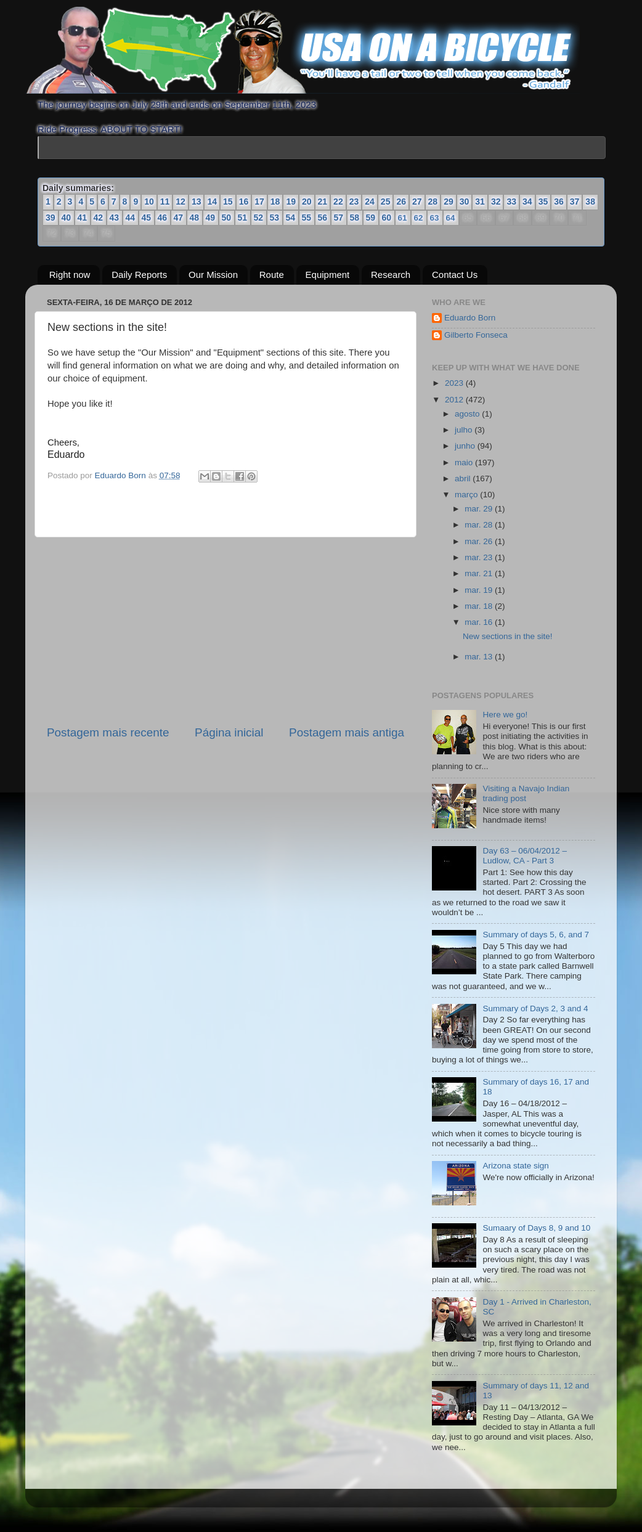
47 (179, 217)
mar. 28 (480, 524)
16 (244, 201)
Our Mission (213, 275)
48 (195, 217)
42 (99, 217)
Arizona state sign (515, 1165)
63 (434, 218)
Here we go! (504, 714)
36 (559, 201)
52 (259, 217)
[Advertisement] (225, 631)
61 (402, 218)
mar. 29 (480, 508)
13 (196, 201)
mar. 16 (480, 622)
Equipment (328, 275)
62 (418, 218)
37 (575, 201)
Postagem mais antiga (346, 732)
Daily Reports (139, 275)
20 (307, 201)
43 (115, 217)
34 (527, 201)
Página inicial (229, 732)
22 (338, 201)
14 (212, 201)
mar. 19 (480, 590)
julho (464, 429)
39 (50, 217)
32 (496, 201)
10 (149, 201)
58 (355, 217)
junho (466, 445)
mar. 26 (480, 541)
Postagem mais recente (108, 732)
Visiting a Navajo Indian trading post (525, 793)
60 (387, 217)
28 (433, 201)
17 (259, 201)
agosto (468, 413)
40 (66, 217)
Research (390, 275)
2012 (455, 399)
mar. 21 (480, 573)
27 (417, 201)
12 (180, 201)
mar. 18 (480, 606)
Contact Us (454, 275)
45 (147, 217)
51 (243, 217)
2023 (455, 383)
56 (323, 217)
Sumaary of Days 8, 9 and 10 (536, 1228)
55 (307, 217)
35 (543, 201)
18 (275, 201)
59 (371, 217)
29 (448, 201)
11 (165, 201)
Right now (70, 275)
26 (401, 201)
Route (271, 275)
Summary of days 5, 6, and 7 (535, 934)
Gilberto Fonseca (476, 335)
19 (291, 201)
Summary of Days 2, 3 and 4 (535, 1008)
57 (339, 217)
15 (228, 201)
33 (511, 201)
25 (386, 201)
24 (370, 201)
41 (82, 217)
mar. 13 (480, 656)
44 (131, 217)
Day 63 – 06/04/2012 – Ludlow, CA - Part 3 (524, 855)
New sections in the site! (508, 636)
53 (275, 217)
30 (464, 201)
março (467, 494)
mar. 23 (480, 557)
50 (227, 217)
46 (163, 217)
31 (480, 201)
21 (323, 201)
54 (291, 217)
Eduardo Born (121, 475)
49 (211, 217)
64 (450, 218)
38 (590, 201)
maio (465, 462)
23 (354, 201)
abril (464, 478)
